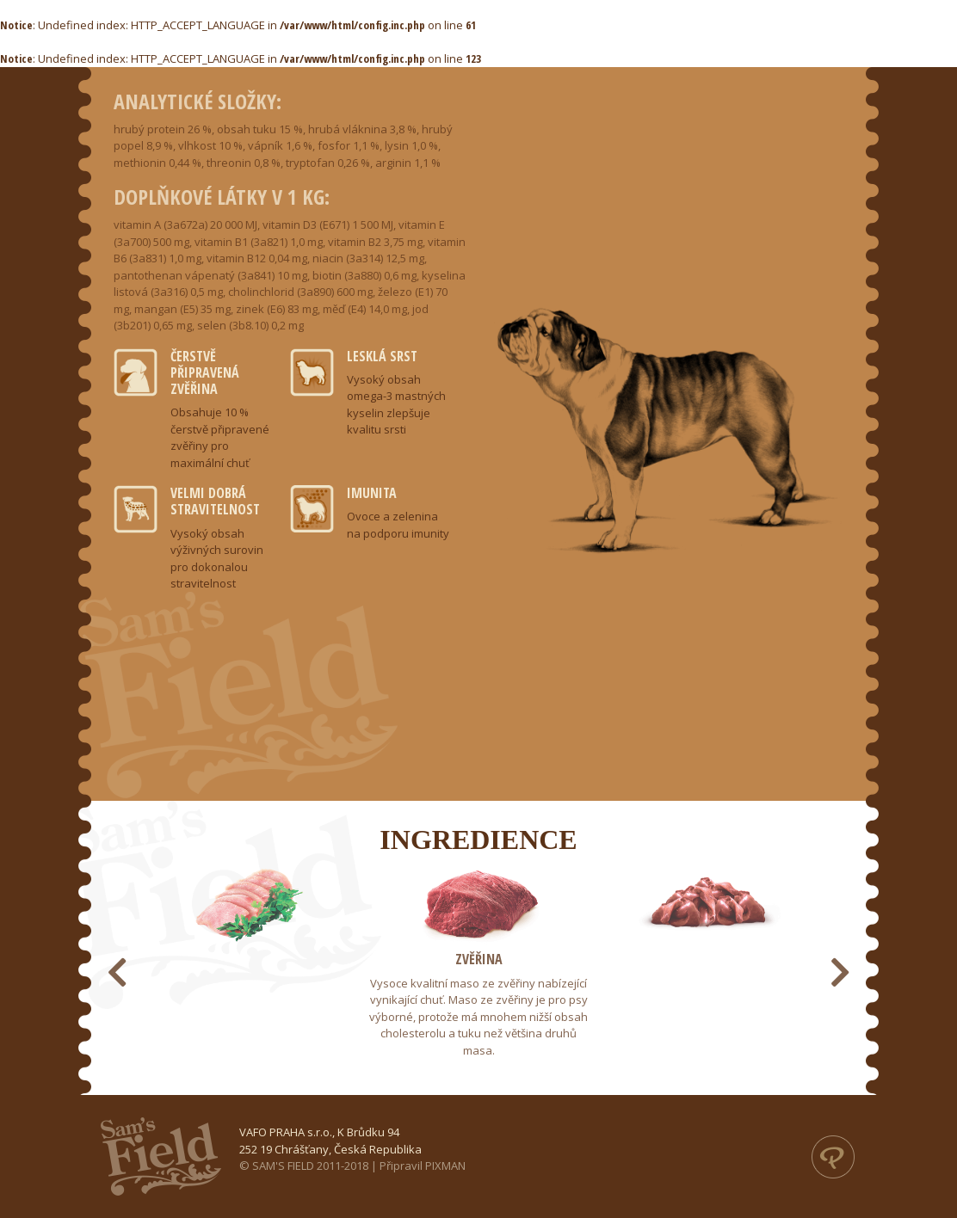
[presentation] (117, 972)
